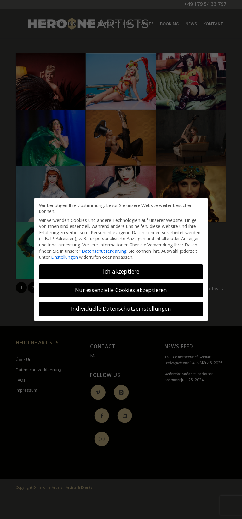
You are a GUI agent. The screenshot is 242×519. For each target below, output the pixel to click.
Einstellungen (64, 257)
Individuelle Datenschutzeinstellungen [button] (121, 308)
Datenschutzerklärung (104, 251)
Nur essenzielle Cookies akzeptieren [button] (121, 290)
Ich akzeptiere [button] (121, 271)
